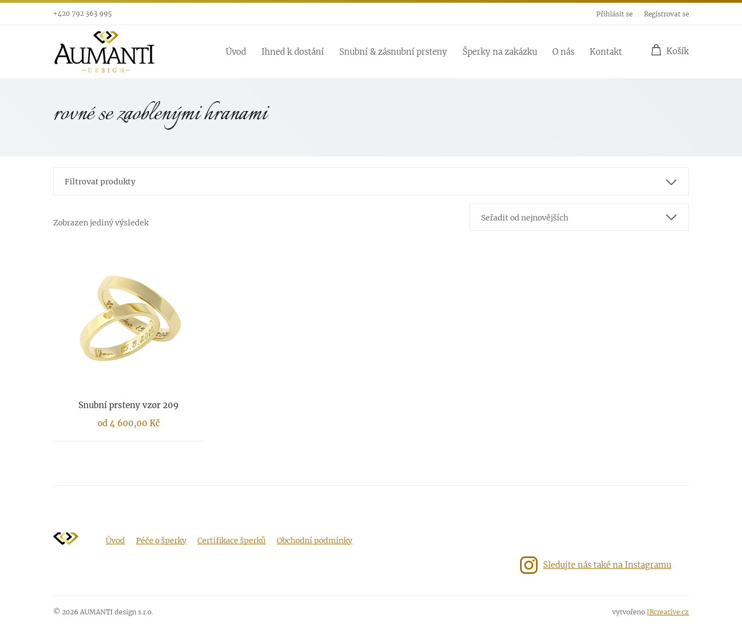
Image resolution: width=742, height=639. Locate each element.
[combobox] (579, 217)
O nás (563, 52)
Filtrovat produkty (100, 182)
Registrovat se (666, 14)
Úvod (236, 52)
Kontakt (606, 52)
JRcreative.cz (668, 612)
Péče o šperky (161, 540)
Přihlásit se (614, 14)
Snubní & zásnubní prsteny (393, 52)
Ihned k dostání (292, 52)
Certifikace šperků (231, 540)
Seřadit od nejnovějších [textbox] (524, 218)
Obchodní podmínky (314, 540)
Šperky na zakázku (500, 52)
